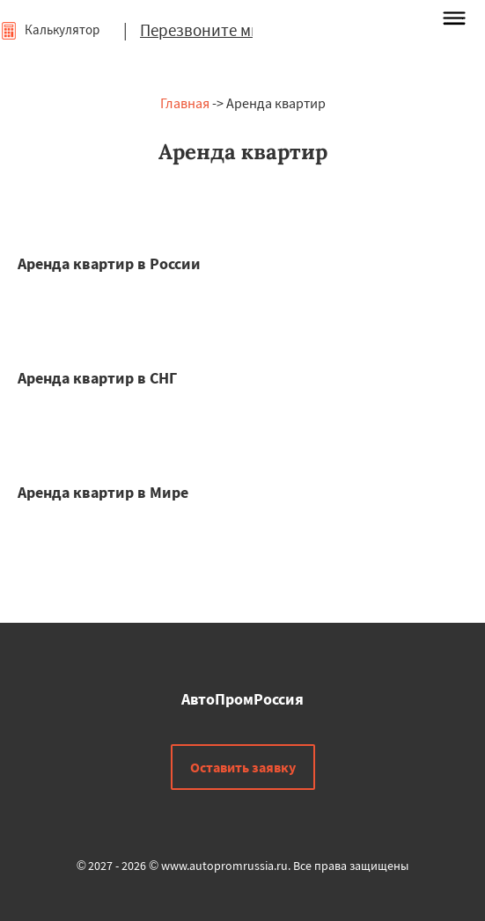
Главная (184, 103)
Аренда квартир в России (109, 263)
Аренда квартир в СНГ (97, 378)
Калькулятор (49, 29)
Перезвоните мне (204, 29)
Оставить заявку (243, 767)
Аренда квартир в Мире (103, 492)
